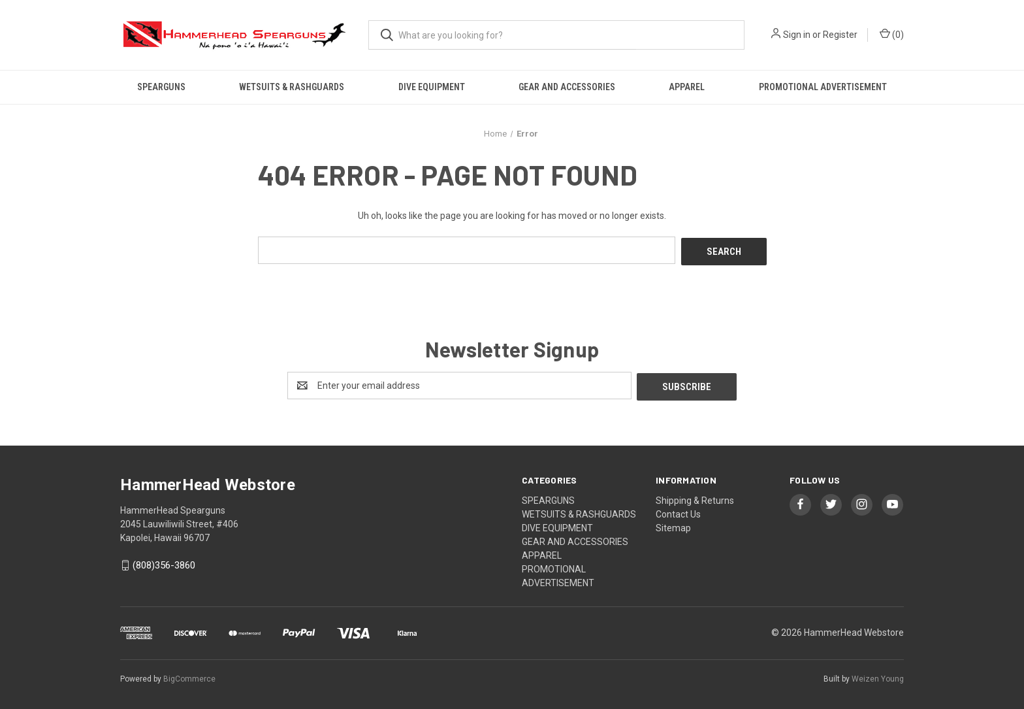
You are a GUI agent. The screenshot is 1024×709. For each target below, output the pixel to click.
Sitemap (673, 524)
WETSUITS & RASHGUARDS (291, 87)
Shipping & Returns (695, 497)
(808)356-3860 (164, 563)
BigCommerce (189, 675)
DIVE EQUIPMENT (431, 87)
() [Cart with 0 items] (892, 34)
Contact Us (678, 511)
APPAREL (687, 87)
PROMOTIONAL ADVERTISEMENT (823, 87)
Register (840, 34)
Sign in (796, 34)
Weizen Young (878, 675)
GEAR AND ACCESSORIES (567, 87)
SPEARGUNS (161, 87)
